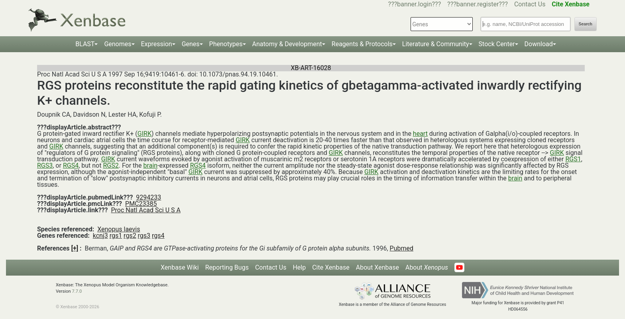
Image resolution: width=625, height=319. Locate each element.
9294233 (148, 197)
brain (150, 165)
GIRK (144, 133)
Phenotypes (226, 44)
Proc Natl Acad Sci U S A (146, 210)
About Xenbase (377, 267)
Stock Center (497, 44)
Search (585, 24)
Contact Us (530, 4)
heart (420, 133)
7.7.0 (77, 291)
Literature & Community (435, 44)
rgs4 (158, 235)
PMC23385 (141, 203)
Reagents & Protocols (362, 44)
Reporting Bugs (227, 267)
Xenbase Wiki (180, 267)
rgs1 (116, 235)
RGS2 (110, 165)
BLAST (84, 44)
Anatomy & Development (287, 44)
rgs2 (130, 235)
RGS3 (45, 165)
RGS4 (71, 165)
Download (539, 44)
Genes (191, 44)
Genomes (117, 44)
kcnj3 (100, 235)
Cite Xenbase (331, 267)
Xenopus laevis (118, 229)
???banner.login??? (414, 4)
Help (299, 267)
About (426, 267)
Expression (156, 44)
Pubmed (401, 248)
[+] (75, 248)
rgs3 (144, 235)
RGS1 (573, 159)
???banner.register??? (477, 4)
